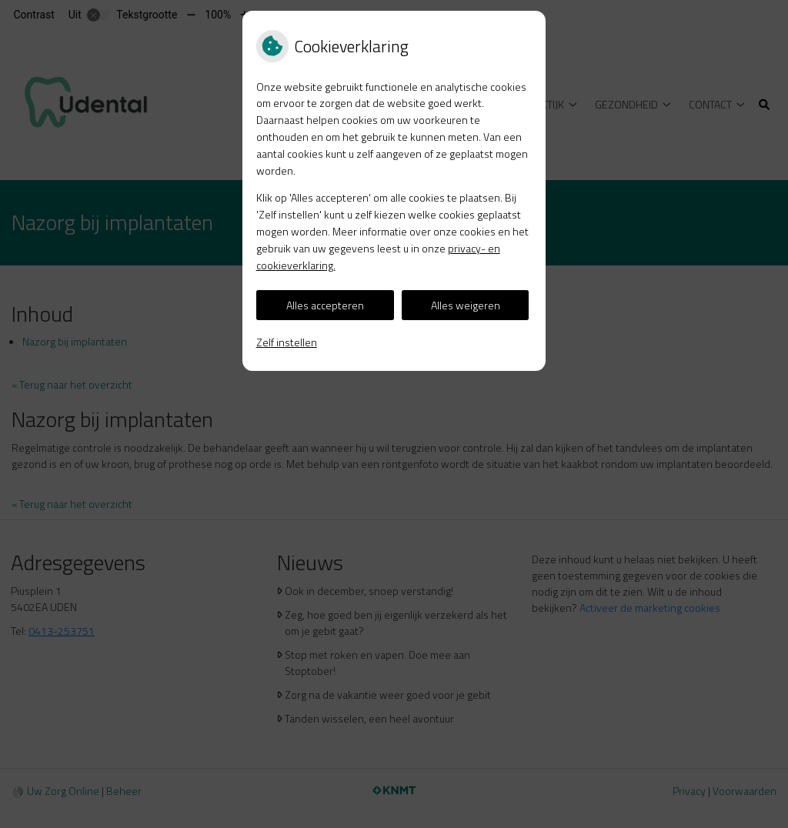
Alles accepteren (325, 305)
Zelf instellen (286, 342)
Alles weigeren (465, 305)
